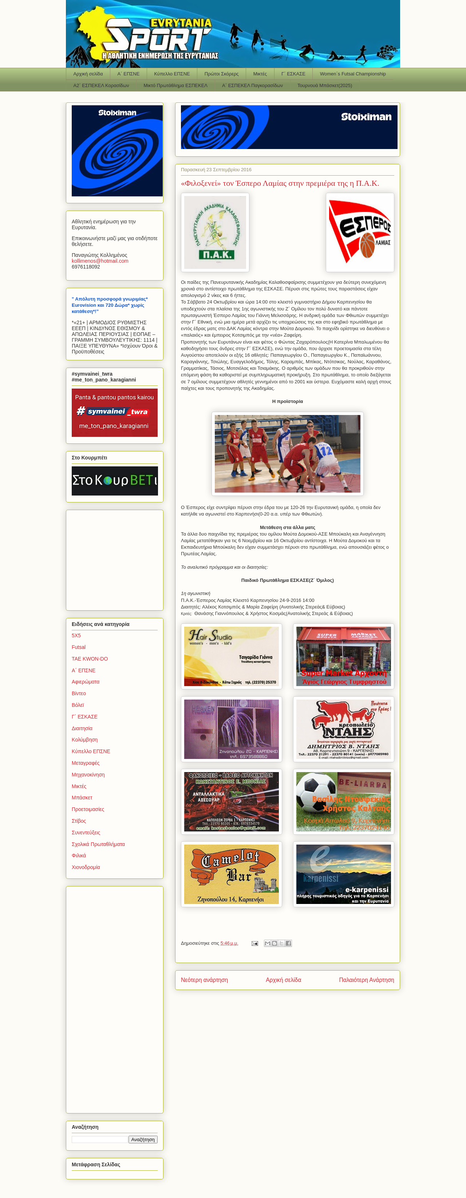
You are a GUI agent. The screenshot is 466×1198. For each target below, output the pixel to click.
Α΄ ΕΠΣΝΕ (129, 74)
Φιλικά (79, 855)
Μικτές (260, 74)
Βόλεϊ (78, 705)
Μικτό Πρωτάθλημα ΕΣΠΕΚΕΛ (175, 85)
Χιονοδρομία (86, 867)
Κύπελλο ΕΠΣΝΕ (172, 74)
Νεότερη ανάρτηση (204, 980)
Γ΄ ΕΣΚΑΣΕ (293, 74)
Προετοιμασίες (88, 809)
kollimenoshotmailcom (100, 261)
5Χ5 (76, 635)
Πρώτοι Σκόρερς (222, 74)
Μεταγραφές (85, 763)
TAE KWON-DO (90, 659)
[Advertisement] (117, 558)
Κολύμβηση (85, 740)
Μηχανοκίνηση (88, 775)
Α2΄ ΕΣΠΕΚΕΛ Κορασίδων (101, 85)
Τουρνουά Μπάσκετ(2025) (324, 85)
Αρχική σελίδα (88, 74)
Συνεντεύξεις (86, 832)
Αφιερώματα (85, 682)
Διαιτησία (82, 728)
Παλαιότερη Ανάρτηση (366, 980)
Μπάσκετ (82, 797)
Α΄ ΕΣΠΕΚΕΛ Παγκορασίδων (252, 85)
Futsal (79, 647)
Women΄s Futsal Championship (353, 74)
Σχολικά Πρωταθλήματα (98, 844)
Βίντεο (79, 693)
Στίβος (79, 821)
